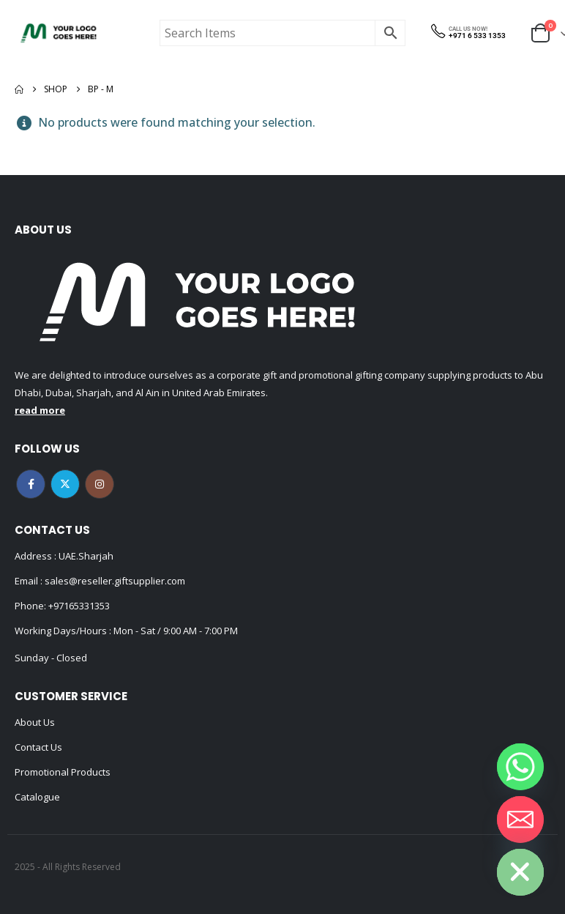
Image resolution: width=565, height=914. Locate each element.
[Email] (520, 819)
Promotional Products (63, 772)
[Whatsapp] (520, 766)
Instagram (99, 484)
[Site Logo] (58, 33)
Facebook (30, 484)
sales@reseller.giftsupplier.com (113, 580)
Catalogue (37, 796)
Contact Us (38, 747)
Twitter (65, 484)
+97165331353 (79, 605)
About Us (35, 722)
